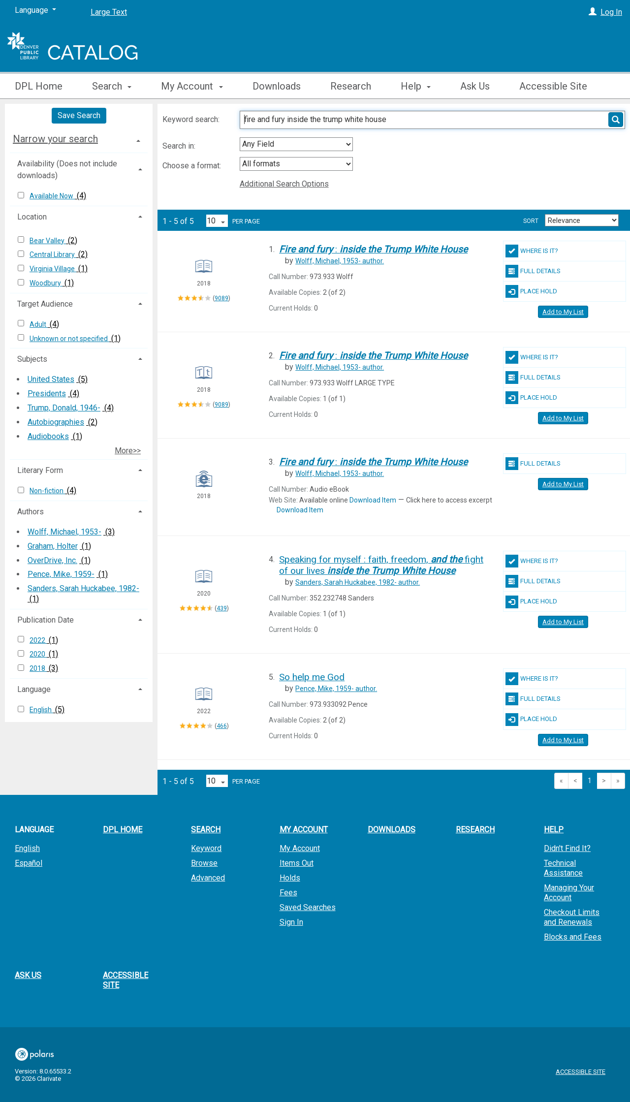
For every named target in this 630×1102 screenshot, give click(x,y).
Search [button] (111, 86)
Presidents (47, 393)
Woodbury (46, 283)
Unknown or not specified (69, 339)
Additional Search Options (284, 184)
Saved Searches (308, 907)
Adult (39, 324)
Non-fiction (47, 491)
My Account (300, 848)
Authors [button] (30, 511)
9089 (221, 298)
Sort (530, 221)
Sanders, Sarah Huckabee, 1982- (83, 588)
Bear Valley (48, 241)
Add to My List (563, 311)
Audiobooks (48, 436)
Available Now (52, 196)
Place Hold (531, 291)
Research (350, 86)
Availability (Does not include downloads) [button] (67, 169)
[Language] (35, 10)
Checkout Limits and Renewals (571, 917)
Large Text (109, 12)
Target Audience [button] (45, 304)
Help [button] (416, 86)
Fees (288, 892)
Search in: (179, 146)
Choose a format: (192, 165)
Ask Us (475, 86)
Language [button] (34, 689)
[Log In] (593, 12)
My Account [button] (191, 86)
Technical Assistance (563, 868)
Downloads (276, 86)
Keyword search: (191, 119)
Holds (290, 877)
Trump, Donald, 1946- (64, 407)
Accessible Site (553, 86)
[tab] (79, 138)
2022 (38, 640)
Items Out (297, 863)
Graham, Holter (53, 546)
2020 (38, 654)
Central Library (53, 254)
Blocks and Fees (572, 937)
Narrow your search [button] (55, 139)
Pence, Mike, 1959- (61, 574)
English (41, 710)
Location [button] (32, 216)
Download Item (372, 500)
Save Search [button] (79, 115)
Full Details (533, 271)
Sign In (291, 922)
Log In (611, 12)
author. (339, 261)
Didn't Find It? (567, 848)
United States (51, 379)
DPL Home (39, 86)
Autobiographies (56, 422)
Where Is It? (531, 251)
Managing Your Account (569, 892)
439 (222, 608)
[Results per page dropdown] (217, 221)
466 (222, 726)
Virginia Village (53, 269)
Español (28, 863)
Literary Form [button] (40, 470)
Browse (204, 863)
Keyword (206, 848)
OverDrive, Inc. (52, 560)
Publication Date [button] (45, 620)
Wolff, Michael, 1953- (64, 531)
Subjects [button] (32, 359)
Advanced (208, 877)
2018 (38, 668)
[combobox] (296, 144)
